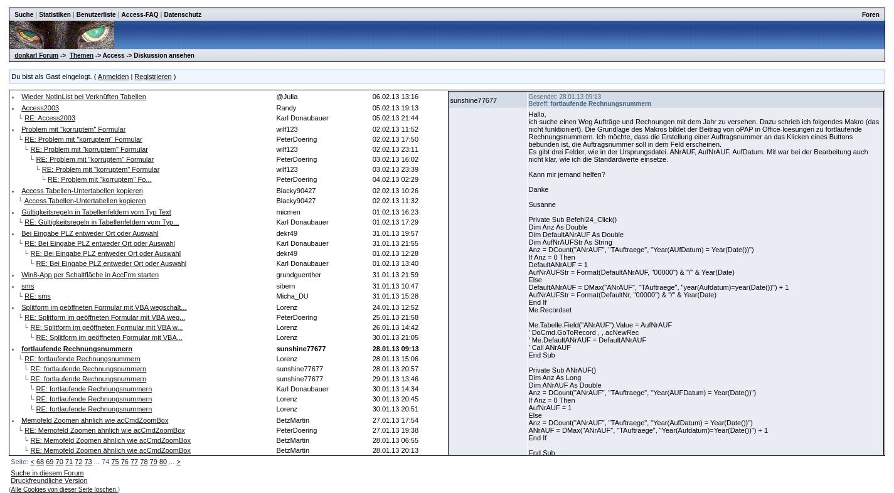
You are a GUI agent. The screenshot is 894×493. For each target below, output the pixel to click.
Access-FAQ (140, 14)
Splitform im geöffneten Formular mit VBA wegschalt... (103, 307)
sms (27, 286)
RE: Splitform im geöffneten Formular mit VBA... (109, 337)
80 (163, 461)
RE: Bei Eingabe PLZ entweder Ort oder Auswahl (99, 243)
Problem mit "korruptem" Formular (73, 129)
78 (143, 461)
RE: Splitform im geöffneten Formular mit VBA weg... (104, 317)
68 (40, 461)
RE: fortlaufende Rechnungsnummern (82, 359)
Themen (81, 55)
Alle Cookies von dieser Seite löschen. (64, 489)
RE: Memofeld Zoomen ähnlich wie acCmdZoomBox (104, 430)
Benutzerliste (96, 14)
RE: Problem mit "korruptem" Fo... (100, 179)
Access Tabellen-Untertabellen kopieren (82, 190)
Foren (871, 14)
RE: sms (37, 296)
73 (88, 461)
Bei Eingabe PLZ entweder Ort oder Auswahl (89, 233)
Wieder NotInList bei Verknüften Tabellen (83, 96)
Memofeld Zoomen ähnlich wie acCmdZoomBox (94, 420)
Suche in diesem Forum (47, 473)
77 (134, 461)
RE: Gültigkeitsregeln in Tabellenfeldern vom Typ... (101, 222)
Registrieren (152, 76)
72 (78, 461)
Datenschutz (182, 14)
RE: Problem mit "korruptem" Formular (83, 139)
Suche (23, 14)
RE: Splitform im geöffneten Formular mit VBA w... (106, 327)
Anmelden (113, 76)
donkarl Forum (36, 55)
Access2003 (40, 108)
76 (125, 461)
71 (69, 461)
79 (153, 461)
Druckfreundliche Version (49, 480)
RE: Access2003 (49, 118)
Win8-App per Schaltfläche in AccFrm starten (90, 274)
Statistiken (55, 14)
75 (115, 461)
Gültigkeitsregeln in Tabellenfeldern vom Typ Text (96, 212)
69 (49, 461)
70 (59, 461)
